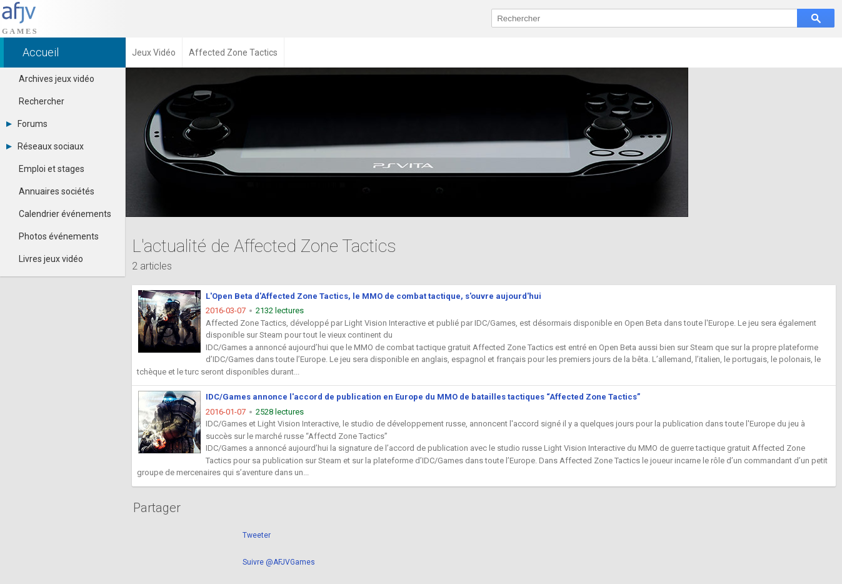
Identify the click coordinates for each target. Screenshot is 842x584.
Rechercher (41, 101)
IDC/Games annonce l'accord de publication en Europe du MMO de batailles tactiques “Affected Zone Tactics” (423, 396)
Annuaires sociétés (56, 191)
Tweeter (257, 535)
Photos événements (59, 236)
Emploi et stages (51, 169)
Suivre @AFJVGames (279, 562)
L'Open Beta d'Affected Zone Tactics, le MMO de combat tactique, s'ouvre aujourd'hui (373, 296)
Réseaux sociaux (45, 146)
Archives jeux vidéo (56, 79)
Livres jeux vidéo (51, 259)
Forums (27, 124)
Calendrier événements (65, 214)
